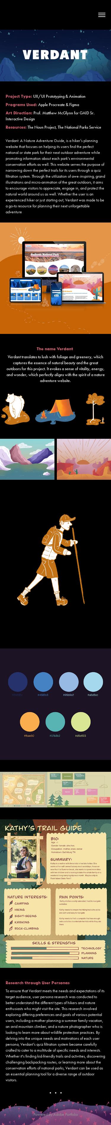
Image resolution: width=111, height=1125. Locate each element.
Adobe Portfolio (65, 1114)
